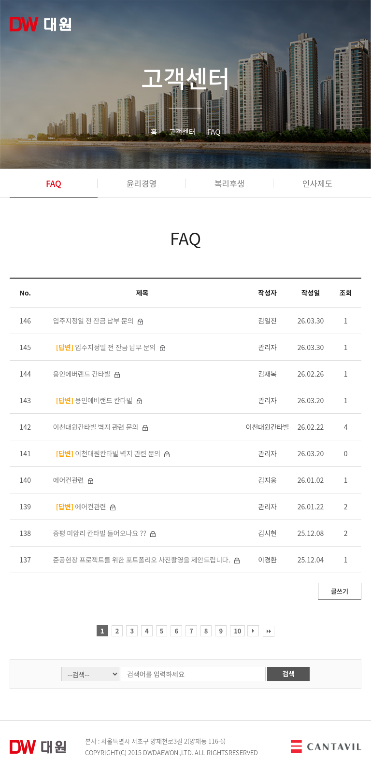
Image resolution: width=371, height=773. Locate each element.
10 (237, 630)
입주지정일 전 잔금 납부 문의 (94, 320)
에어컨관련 (69, 480)
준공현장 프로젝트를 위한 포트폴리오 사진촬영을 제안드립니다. (142, 559)
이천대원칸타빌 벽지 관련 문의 (96, 427)
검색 (288, 673)
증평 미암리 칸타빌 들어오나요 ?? (100, 533)
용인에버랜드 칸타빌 (82, 374)
